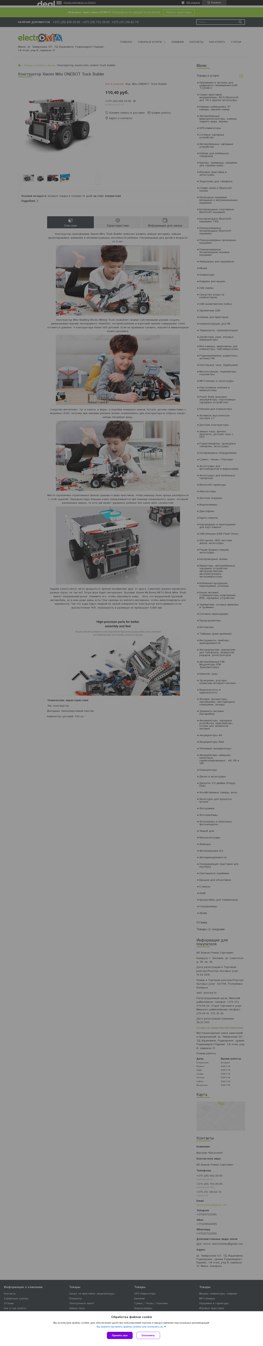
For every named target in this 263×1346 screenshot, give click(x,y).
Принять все (120, 1335)
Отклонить (148, 1335)
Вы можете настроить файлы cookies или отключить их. (130, 1326)
